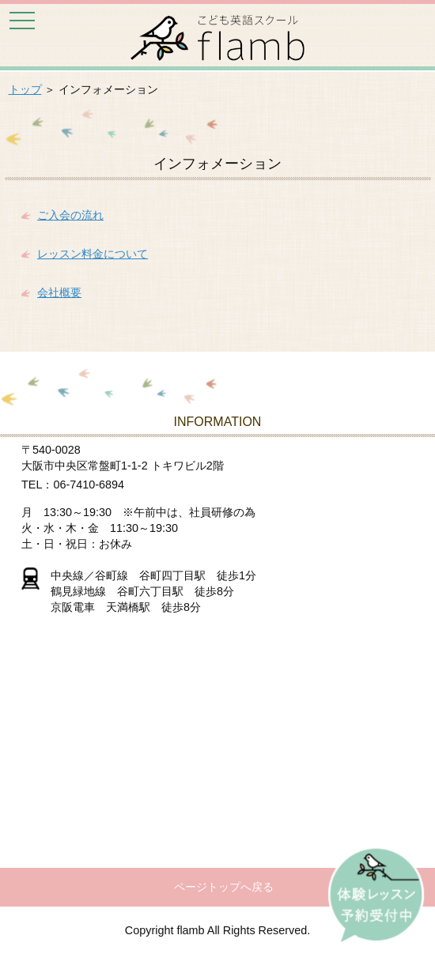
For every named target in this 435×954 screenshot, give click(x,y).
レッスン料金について (92, 253)
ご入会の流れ (70, 215)
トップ (25, 89)
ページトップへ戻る (224, 886)
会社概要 (59, 292)
